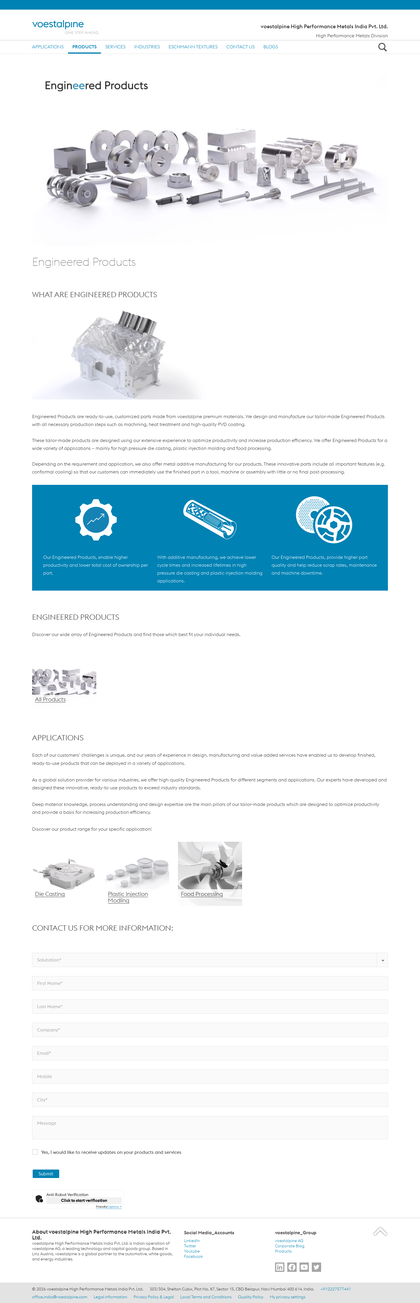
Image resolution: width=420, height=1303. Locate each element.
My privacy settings (287, 1297)
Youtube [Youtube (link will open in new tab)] (192, 1251)
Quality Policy (250, 1297)
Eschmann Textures (193, 47)
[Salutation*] (210, 960)
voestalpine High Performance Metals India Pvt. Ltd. (324, 26)
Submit (45, 1174)
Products (84, 47)
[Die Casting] (64, 874)
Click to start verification (84, 1200)
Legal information (110, 1297)
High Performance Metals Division (352, 35)
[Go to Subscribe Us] (304, 1267)
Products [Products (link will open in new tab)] (283, 1251)
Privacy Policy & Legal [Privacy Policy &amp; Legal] (154, 1297)
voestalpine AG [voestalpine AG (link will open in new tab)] (289, 1240)
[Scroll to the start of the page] (380, 1231)
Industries (147, 47)
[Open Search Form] (381, 47)
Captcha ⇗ (109, 1207)
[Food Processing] (210, 874)
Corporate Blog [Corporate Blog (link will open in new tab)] (289, 1246)
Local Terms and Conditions (206, 1297)
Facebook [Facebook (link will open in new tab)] (193, 1256)
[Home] (71, 27)
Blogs (270, 47)
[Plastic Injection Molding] (137, 874)
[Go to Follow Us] (279, 1267)
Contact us (240, 47)
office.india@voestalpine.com (59, 1297)
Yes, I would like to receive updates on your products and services (111, 1152)
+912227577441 (336, 1289)
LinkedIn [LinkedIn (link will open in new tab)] (192, 1240)
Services (115, 47)
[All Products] (64, 679)
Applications (48, 47)
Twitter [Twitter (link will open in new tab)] (190, 1246)
